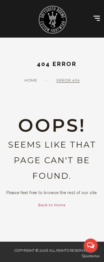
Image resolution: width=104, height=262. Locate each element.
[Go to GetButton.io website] (91, 256)
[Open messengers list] (91, 246)
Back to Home (52, 205)
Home (30, 80)
